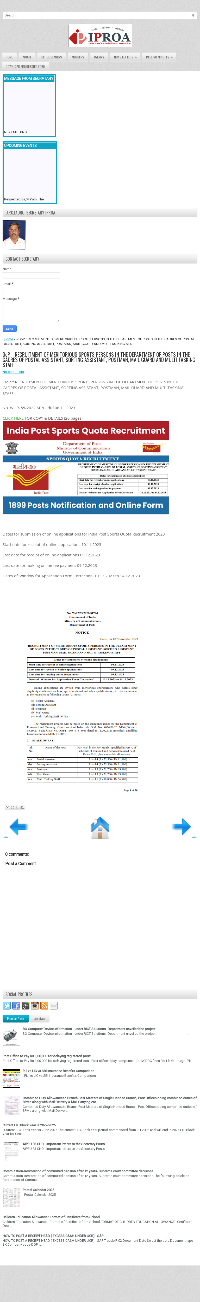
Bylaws (99, 57)
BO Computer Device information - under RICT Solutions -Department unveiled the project (89, 1029)
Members (78, 57)
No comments (13, 372)
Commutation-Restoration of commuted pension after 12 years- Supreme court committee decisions (78, 1171)
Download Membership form (25, 66)
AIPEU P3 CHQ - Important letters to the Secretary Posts (64, 1144)
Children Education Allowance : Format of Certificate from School (51, 1217)
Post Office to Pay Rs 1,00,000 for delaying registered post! (47, 1056)
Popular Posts (15, 1018)
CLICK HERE (13, 418)
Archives (39, 1018)
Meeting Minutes (161, 56)
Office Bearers (51, 57)
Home (9, 57)
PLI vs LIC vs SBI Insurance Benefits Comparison (58, 1071)
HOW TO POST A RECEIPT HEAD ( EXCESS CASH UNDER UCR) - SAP (53, 1236)
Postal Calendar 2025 (38, 1190)
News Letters (127, 56)
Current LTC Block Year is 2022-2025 (29, 1125)
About (27, 57)
